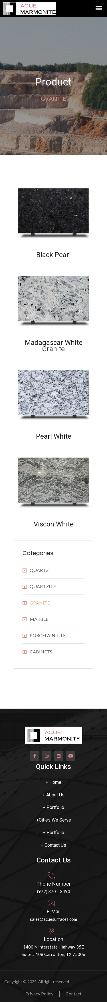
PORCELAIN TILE (48, 635)
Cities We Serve (53, 820)
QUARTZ (39, 570)
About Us (53, 795)
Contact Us (53, 845)
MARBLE (39, 619)
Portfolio (53, 807)
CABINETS (41, 651)
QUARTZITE (43, 586)
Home (53, 782)
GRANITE (40, 602)
